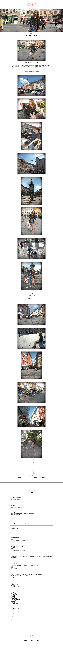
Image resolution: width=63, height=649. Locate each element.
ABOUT (10, 2)
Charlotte (12, 573)
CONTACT (23, 2)
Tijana (12, 496)
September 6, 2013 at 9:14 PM (17, 512)
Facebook (19, 477)
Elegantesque (13, 562)
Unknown (12, 512)
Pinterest (35, 477)
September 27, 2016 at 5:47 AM (21, 592)
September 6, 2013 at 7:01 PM (19, 504)
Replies (12, 518)
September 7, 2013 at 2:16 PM (22, 527)
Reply (11, 500)
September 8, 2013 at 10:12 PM (16, 582)
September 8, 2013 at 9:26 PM (18, 573)
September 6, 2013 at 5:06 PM (17, 496)
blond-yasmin (13, 504)
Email (43, 477)
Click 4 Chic (31, 7)
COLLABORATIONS (15, 2)
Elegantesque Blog (14, 568)
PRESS (20, 2)
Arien (12, 582)
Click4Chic (31, 473)
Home (2, 2)
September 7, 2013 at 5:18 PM (17, 536)
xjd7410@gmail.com (14, 592)
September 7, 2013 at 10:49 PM (17, 555)
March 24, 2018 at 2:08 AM (16, 608)
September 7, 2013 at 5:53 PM (24, 545)
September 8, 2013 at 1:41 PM (19, 562)
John (11, 608)
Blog (6, 2)
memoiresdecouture (14, 577)
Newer (25, 640)
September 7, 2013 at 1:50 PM (19, 521)
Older (38, 640)
